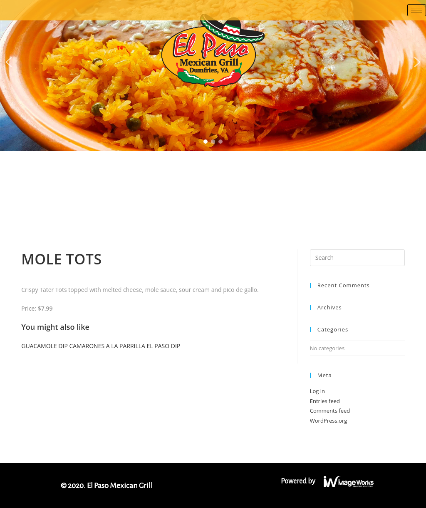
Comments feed (330, 410)
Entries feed (325, 401)
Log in (317, 391)
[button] (8, 62)
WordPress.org (328, 420)
